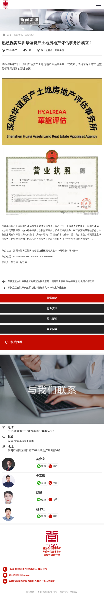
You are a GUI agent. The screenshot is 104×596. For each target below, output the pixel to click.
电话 (53, 466)
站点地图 (30, 592)
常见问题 (52, 329)
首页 (9, 35)
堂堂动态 (29, 35)
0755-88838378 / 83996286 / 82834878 (31, 431)
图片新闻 (52, 318)
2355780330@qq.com (21, 440)
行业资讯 (52, 308)
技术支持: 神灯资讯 (69, 592)
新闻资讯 (18, 35)
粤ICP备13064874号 (47, 592)
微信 (41, 466)
